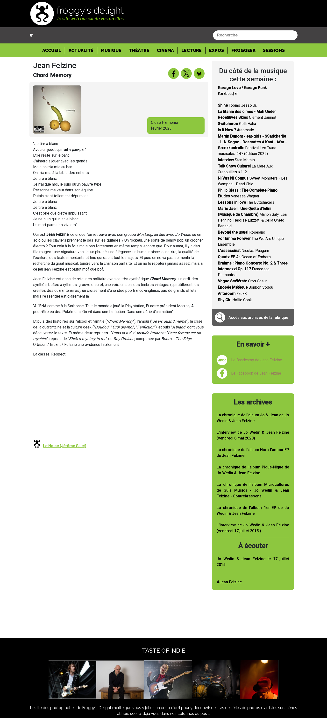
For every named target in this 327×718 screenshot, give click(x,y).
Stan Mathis (236, 160)
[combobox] (255, 35)
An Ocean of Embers (244, 257)
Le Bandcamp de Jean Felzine (256, 360)
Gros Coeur (242, 281)
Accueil (53, 50)
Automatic (236, 130)
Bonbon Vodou (245, 287)
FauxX (232, 293)
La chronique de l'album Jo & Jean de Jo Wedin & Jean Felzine (253, 418)
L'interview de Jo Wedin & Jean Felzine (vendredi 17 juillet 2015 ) (253, 528)
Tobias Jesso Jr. (237, 105)
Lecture (191, 50)
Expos (216, 50)
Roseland (241, 232)
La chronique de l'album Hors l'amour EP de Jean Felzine (253, 452)
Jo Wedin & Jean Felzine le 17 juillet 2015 (253, 562)
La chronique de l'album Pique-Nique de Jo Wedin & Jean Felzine (253, 470)
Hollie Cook (235, 300)
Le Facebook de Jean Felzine (256, 373)
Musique (111, 50)
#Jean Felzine (229, 582)
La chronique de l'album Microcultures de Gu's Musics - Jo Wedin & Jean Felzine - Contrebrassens (253, 490)
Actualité (81, 50)
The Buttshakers (246, 202)
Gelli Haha (237, 123)
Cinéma (165, 50)
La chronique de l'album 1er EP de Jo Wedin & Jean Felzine (253, 510)
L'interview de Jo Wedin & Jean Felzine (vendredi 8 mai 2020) (253, 435)
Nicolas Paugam (243, 250)
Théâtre (139, 50)
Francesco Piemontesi (252, 269)
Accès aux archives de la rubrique (258, 317)
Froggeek (243, 50)
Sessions (274, 50)
